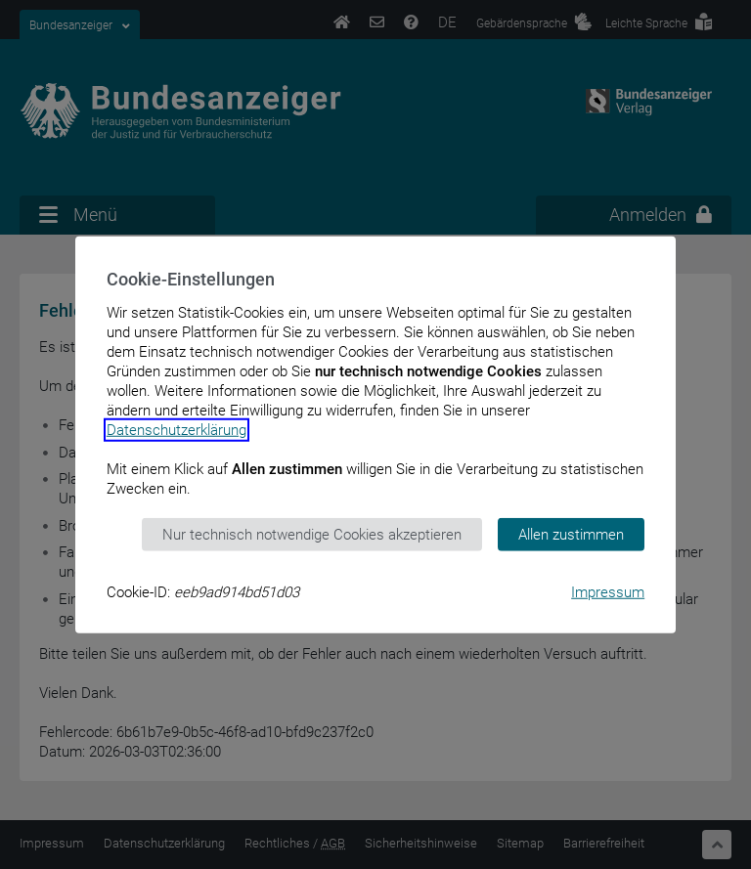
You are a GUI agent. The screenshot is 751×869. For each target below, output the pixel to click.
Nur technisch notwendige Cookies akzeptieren (312, 534)
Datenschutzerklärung (176, 429)
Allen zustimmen (571, 534)
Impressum (607, 592)
